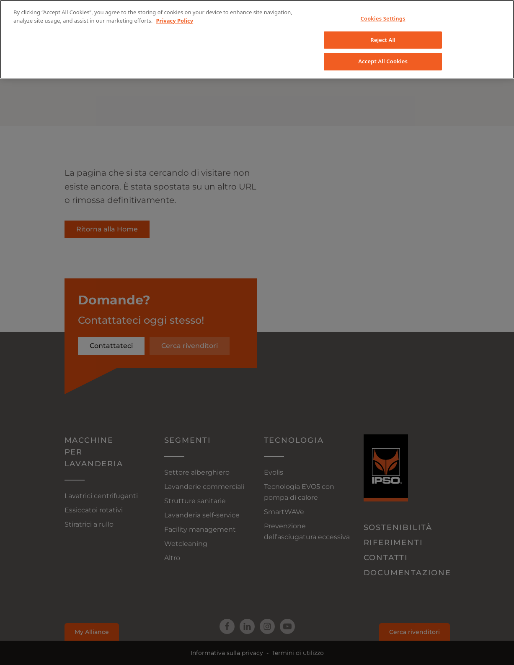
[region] (257, 39)
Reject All (382, 40)
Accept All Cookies (383, 61)
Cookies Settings (383, 18)
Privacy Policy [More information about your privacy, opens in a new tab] (175, 20)
